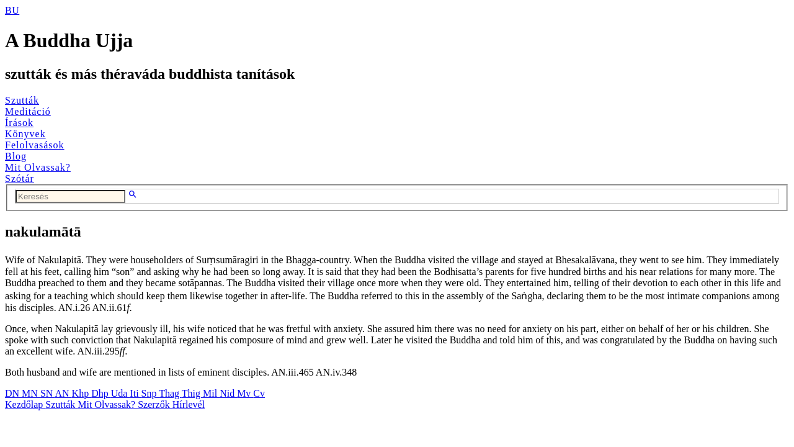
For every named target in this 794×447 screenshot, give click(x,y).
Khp (82, 393)
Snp (150, 393)
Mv (245, 393)
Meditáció (28, 111)
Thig (192, 393)
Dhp (101, 393)
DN (13, 393)
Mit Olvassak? (38, 167)
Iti (135, 393)
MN (31, 393)
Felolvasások (35, 145)
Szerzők (155, 404)
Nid (228, 393)
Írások (19, 122)
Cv (259, 393)
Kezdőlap (25, 404)
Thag (170, 393)
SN (47, 393)
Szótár (19, 178)
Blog (16, 156)
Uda (120, 393)
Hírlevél (188, 404)
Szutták (22, 100)
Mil (211, 393)
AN (63, 393)
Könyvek (25, 134)
